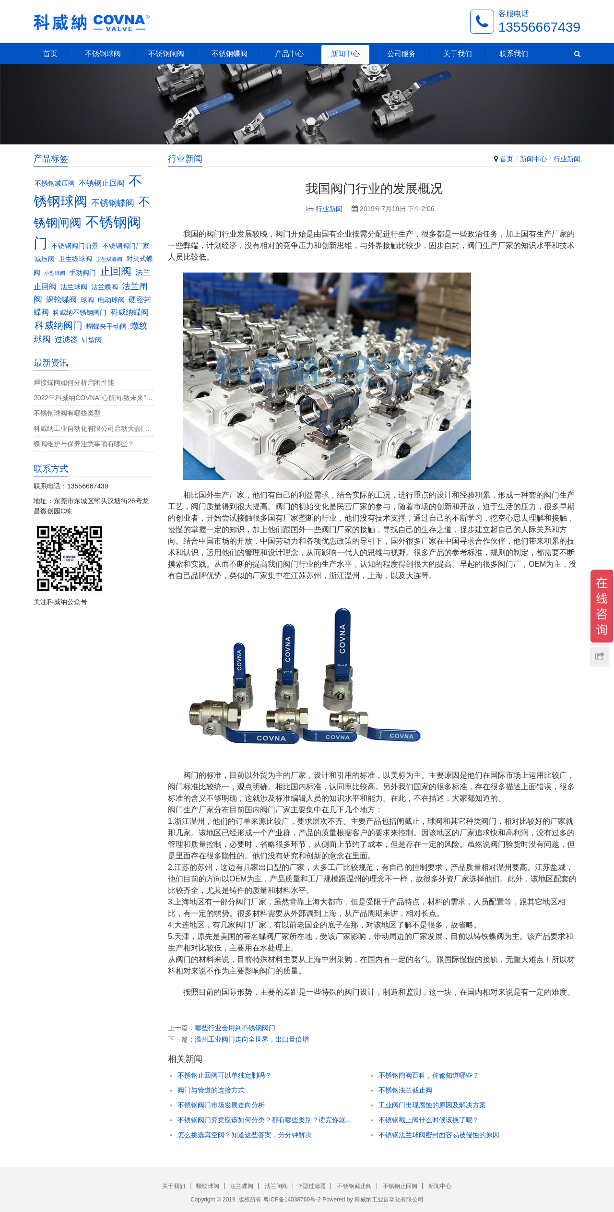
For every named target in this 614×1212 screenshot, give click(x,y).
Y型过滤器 (312, 1186)
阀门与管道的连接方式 (211, 1090)
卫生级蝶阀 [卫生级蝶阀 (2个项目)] (109, 259)
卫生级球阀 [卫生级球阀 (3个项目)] (75, 258)
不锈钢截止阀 (354, 1186)
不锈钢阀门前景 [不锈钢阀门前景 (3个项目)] (74, 246)
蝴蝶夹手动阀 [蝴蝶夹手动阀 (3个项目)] (106, 326)
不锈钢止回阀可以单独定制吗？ (224, 1075)
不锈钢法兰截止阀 (405, 1090)
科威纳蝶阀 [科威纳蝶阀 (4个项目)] (129, 312)
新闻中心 (345, 53)
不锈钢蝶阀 (230, 53)
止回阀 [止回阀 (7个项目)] (115, 271)
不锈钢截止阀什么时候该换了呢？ (428, 1120)
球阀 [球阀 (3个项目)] (87, 300)
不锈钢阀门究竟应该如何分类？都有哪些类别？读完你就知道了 (265, 1120)
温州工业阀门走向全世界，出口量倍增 (252, 1039)
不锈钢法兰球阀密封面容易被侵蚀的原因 (438, 1135)
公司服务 (401, 53)
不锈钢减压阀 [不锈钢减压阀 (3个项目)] (55, 183)
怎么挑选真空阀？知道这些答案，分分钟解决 (244, 1135)
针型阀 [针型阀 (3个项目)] (92, 340)
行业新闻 (567, 159)
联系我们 (513, 53)
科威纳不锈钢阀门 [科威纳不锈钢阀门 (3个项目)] (79, 312)
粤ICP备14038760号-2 (292, 1199)
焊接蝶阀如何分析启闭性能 (74, 382)
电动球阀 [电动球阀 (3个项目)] (111, 300)
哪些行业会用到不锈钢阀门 (235, 1028)
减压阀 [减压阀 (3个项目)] (45, 258)
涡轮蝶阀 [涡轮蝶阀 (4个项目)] (61, 299)
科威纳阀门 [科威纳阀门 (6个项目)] (59, 325)
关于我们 (457, 53)
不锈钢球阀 (103, 53)
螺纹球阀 (207, 1186)
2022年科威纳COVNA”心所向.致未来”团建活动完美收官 (94, 398)
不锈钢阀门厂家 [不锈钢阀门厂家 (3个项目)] (125, 246)
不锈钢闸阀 (166, 53)
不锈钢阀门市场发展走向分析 (221, 1105)
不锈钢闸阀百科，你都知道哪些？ (428, 1075)
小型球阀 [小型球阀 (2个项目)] (54, 273)
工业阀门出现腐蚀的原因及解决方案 (432, 1105)
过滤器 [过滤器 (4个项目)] (66, 339)
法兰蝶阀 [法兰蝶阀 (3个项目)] (104, 287)
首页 (50, 53)
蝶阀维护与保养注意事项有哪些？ (84, 444)
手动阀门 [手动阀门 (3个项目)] (82, 272)
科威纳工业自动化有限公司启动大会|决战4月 (94, 428)
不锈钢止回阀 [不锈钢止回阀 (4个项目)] (102, 182)
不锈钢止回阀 (400, 1186)
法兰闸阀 (276, 1186)
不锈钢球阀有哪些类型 (67, 413)
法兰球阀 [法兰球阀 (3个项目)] (73, 287)
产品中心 (289, 53)
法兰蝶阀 (241, 1186)
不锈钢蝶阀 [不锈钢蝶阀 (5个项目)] (112, 203)
